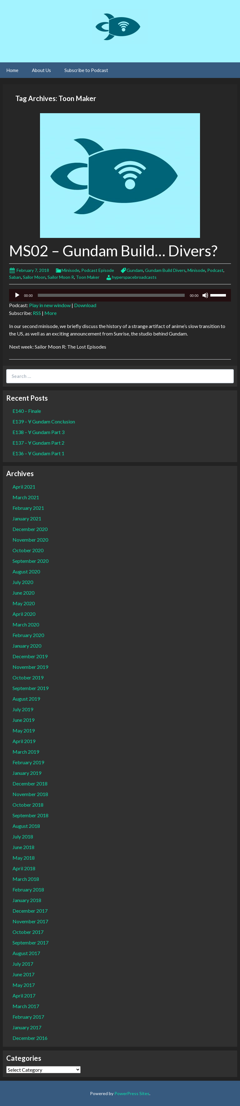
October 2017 (27, 932)
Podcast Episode (97, 270)
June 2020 (23, 593)
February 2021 (28, 508)
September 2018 (30, 815)
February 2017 (28, 1017)
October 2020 (27, 550)
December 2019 (30, 656)
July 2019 (22, 709)
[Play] (17, 295)
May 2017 (23, 985)
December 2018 (30, 783)
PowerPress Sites (131, 1093)
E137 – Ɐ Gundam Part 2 (38, 443)
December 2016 (30, 1038)
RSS (37, 313)
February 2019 (28, 762)
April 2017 (23, 995)
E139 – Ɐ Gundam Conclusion (43, 421)
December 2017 (30, 911)
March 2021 (25, 497)
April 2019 (23, 741)
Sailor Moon (34, 277)
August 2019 (26, 699)
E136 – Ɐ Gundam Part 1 (38, 453)
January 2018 (26, 900)
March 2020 (25, 624)
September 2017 (30, 942)
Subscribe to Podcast (86, 70)
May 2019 (23, 730)
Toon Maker (87, 277)
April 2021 (23, 487)
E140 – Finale (26, 411)
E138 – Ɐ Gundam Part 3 (38, 432)
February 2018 (28, 889)
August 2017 (26, 953)
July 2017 (22, 964)
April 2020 (23, 614)
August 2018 (26, 826)
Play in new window (50, 305)
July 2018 (22, 836)
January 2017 (26, 1027)
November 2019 (30, 667)
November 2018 (30, 794)
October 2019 (27, 677)
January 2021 (26, 518)
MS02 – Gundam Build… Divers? (113, 250)
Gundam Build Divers (165, 270)
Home (12, 70)
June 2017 (23, 974)
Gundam (135, 270)
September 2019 (30, 688)
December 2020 (30, 529)
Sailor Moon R (61, 277)
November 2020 (30, 540)
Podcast (215, 270)
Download (85, 305)
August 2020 (26, 571)
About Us (41, 70)
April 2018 (23, 868)
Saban (15, 277)
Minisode (70, 270)
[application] (120, 295)
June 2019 (23, 720)
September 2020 (30, 561)
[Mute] (205, 295)
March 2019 (25, 752)
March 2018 (25, 879)
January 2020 (26, 646)
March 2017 (25, 1006)
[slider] (111, 295)
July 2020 (22, 582)
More (50, 313)
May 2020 (23, 603)
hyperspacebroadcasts (134, 277)
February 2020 (28, 635)
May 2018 (23, 858)
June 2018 (23, 847)
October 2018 (27, 805)
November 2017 (30, 921)
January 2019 (26, 773)
